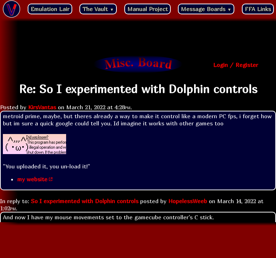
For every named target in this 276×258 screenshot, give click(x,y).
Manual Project (147, 9)
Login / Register (235, 64)
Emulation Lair (50, 9)
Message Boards (206, 9)
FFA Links (258, 9)
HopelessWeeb (187, 201)
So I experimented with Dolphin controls (84, 201)
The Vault (98, 9)
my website (32, 179)
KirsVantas (42, 107)
